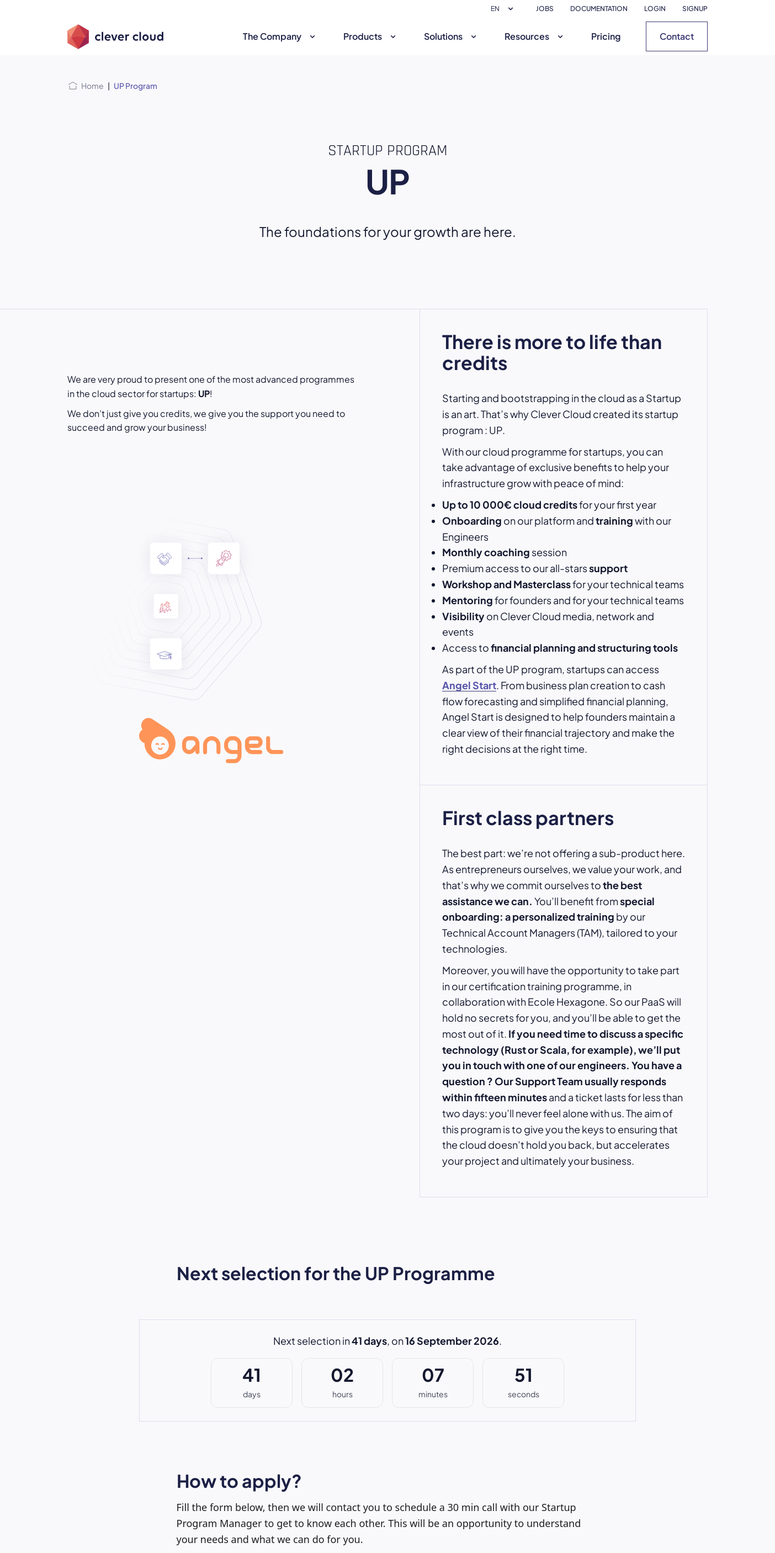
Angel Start (469, 685)
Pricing (605, 36)
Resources (535, 36)
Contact (677, 36)
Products (371, 36)
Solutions (451, 36)
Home (92, 86)
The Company (280, 36)
